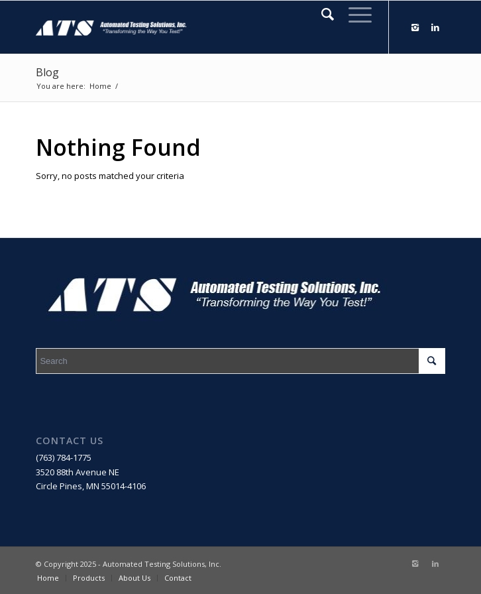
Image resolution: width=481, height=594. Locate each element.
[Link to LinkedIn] (435, 27)
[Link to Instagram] (415, 27)
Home (100, 86)
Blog (47, 72)
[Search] (321, 14)
